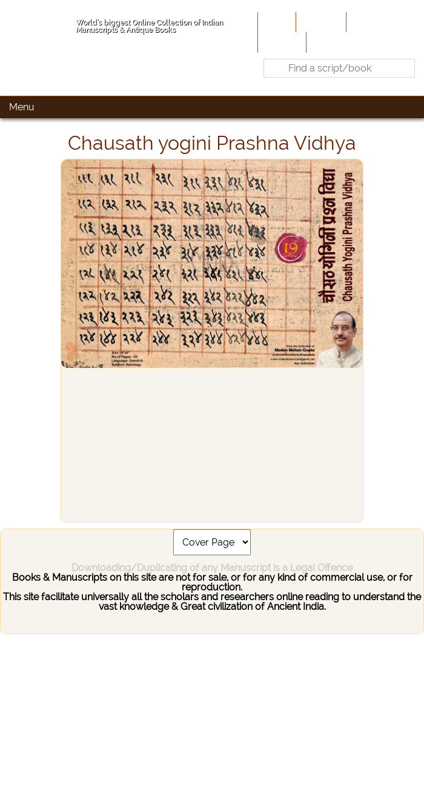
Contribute (373, 22)
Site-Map (280, 42)
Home (275, 22)
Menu (22, 107)
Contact (327, 42)
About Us (319, 22)
